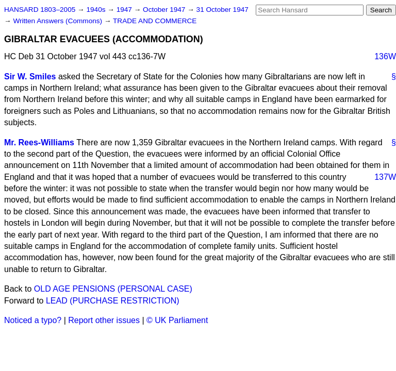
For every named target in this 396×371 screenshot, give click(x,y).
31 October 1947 (222, 9)
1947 (125, 9)
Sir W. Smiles (30, 76)
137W (385, 177)
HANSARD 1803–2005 (39, 9)
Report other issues (104, 320)
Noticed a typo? (32, 320)
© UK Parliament (177, 320)
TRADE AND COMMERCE (154, 21)
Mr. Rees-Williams (39, 142)
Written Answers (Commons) (58, 21)
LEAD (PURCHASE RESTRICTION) (112, 300)
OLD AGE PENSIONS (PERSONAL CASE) (113, 288)
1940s (96, 9)
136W (385, 56)
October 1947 (165, 9)
